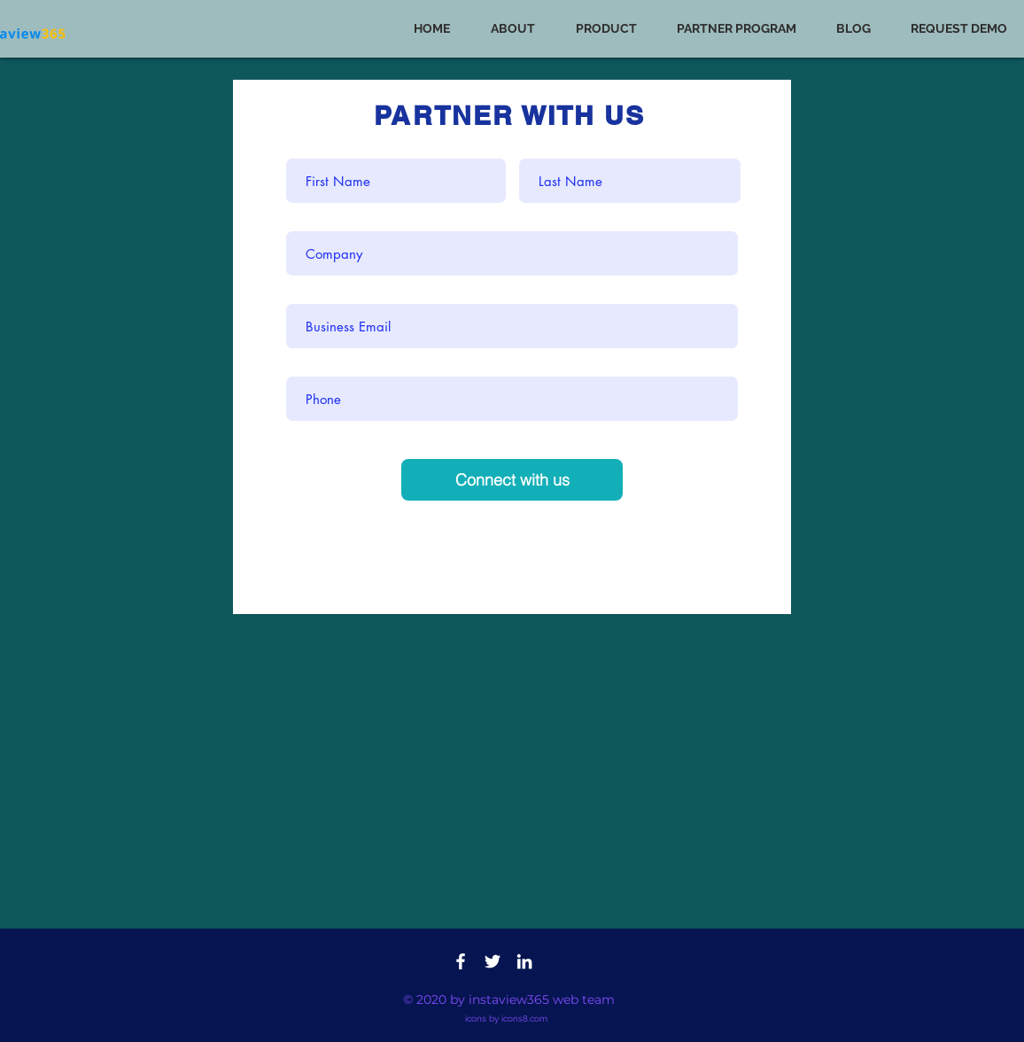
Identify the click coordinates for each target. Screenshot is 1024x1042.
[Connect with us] (512, 480)
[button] (612, 29)
